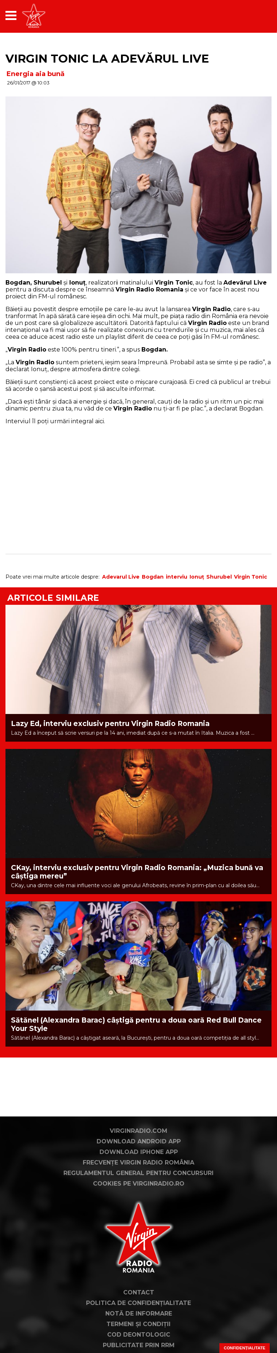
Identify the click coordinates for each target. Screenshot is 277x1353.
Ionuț (197, 577)
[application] (253, 15)
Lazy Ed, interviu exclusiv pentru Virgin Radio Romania (110, 723)
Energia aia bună (36, 74)
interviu (176, 577)
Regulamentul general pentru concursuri (138, 1173)
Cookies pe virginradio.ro (138, 1183)
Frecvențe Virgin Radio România (138, 1162)
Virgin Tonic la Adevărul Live (107, 59)
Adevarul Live (121, 577)
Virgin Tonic (250, 577)
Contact (138, 1292)
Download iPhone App (139, 1151)
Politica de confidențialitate (138, 1303)
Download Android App (139, 1141)
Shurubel (219, 577)
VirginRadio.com (138, 1130)
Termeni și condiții (138, 1324)
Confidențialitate (244, 1348)
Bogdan (153, 577)
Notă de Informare (138, 1313)
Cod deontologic (138, 1334)
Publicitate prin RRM (139, 1345)
